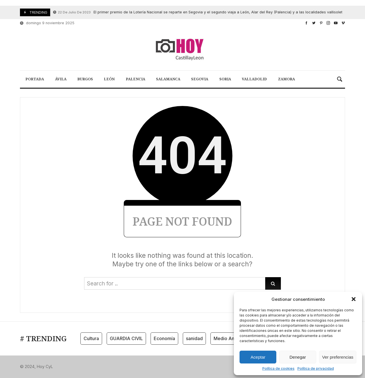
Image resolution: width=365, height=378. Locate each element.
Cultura (91, 338)
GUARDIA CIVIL (126, 338)
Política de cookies (278, 368)
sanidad (194, 338)
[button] (353, 299)
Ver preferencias (337, 357)
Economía (164, 338)
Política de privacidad (315, 368)
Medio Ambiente (232, 338)
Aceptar (258, 357)
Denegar (297, 357)
